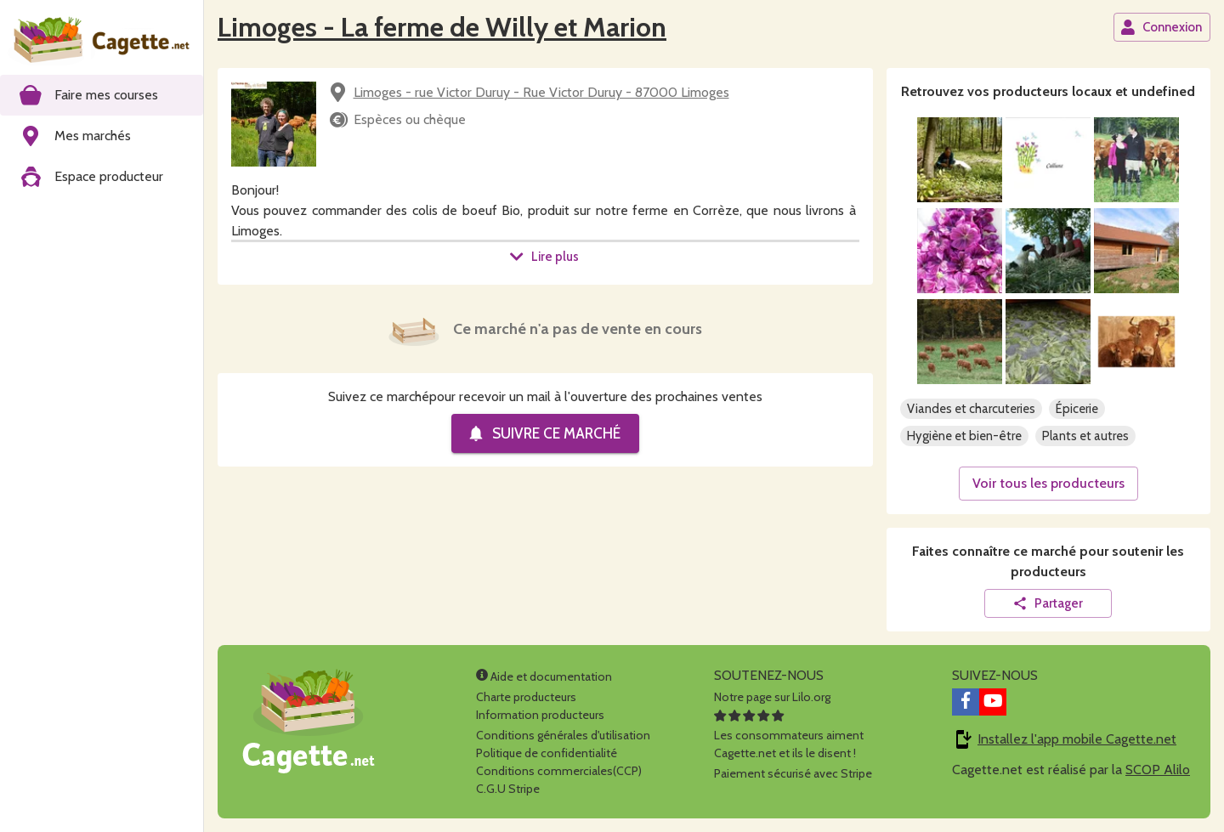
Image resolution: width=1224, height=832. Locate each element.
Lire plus (544, 256)
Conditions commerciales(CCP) (559, 770)
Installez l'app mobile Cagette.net (1077, 739)
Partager (1047, 603)
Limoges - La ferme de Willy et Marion (442, 26)
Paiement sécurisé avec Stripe (793, 773)
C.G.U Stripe (508, 788)
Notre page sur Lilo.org (772, 697)
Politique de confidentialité (546, 753)
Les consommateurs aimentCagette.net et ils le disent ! (789, 735)
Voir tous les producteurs (1048, 483)
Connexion (1161, 27)
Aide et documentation (544, 676)
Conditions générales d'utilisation (563, 735)
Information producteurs (540, 714)
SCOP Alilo (1157, 769)
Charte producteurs (526, 697)
